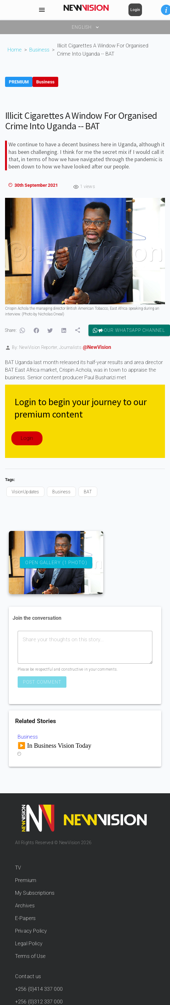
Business (39, 50)
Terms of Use (30, 956)
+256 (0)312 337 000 (39, 1002)
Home (15, 50)
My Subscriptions (34, 893)
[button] (22, 330)
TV (18, 868)
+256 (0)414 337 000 (39, 989)
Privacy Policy (31, 931)
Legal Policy (28, 944)
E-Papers (25, 918)
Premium (25, 880)
